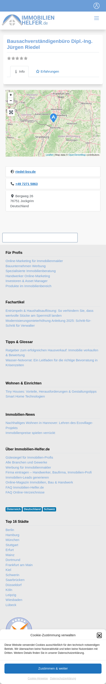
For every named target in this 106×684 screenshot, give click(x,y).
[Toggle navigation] (96, 6)
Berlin (10, 530)
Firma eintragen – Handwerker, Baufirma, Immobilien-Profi (49, 472)
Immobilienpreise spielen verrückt (30, 433)
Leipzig (11, 595)
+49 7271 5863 (26, 184)
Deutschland (32, 509)
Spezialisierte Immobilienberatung (31, 271)
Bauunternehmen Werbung (26, 266)
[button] (99, 645)
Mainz (10, 555)
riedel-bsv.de (25, 171)
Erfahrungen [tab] (47, 71)
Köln (9, 590)
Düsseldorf (14, 585)
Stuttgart (12, 545)
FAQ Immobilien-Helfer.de (25, 487)
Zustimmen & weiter (53, 678)
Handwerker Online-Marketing (28, 276)
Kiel (8, 570)
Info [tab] (19, 71)
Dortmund (13, 560)
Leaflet (49, 154)
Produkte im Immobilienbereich (28, 286)
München (12, 540)
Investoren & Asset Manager (26, 281)
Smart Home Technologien (25, 396)
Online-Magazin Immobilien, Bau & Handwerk (39, 482)
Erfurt (10, 550)
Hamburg (12, 535)
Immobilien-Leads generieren (27, 477)
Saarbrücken (15, 580)
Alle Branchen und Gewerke (26, 462)
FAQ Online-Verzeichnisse (25, 492)
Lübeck (11, 605)
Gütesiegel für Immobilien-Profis (29, 457)
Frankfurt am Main (19, 565)
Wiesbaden (14, 600)
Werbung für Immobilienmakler (28, 467)
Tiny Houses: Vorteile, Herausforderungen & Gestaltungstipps (51, 391)
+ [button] (11, 95)
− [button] (11, 100)
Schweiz (49, 509)
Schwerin (12, 575)
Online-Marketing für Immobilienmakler (34, 261)
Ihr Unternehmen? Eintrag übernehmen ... (40, 237)
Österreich (14, 509)
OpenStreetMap (77, 154)
